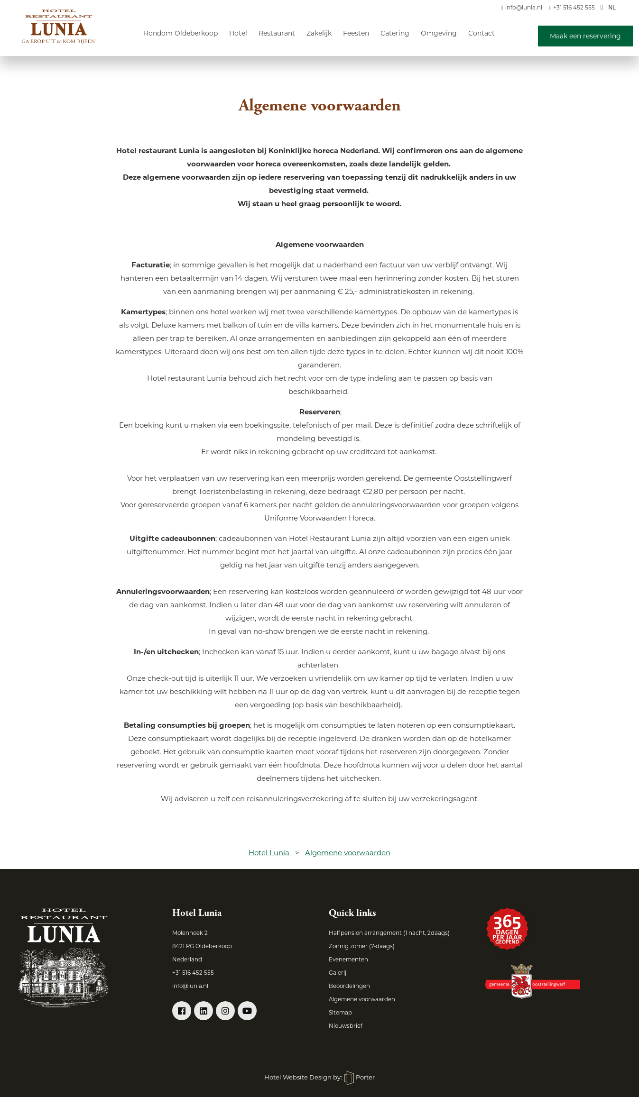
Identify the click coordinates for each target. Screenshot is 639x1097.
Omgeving (439, 33)
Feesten (356, 33)
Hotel (238, 33)
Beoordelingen (349, 986)
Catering (394, 33)
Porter (359, 1077)
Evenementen (348, 959)
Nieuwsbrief (345, 1026)
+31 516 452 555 (572, 7)
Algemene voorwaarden (362, 999)
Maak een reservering (585, 36)
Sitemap (340, 1012)
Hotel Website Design (298, 1077)
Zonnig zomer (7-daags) (362, 946)
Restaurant (277, 33)
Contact (481, 33)
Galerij (337, 972)
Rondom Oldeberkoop (181, 33)
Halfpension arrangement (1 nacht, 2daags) (389, 933)
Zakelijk (319, 33)
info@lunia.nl (521, 7)
